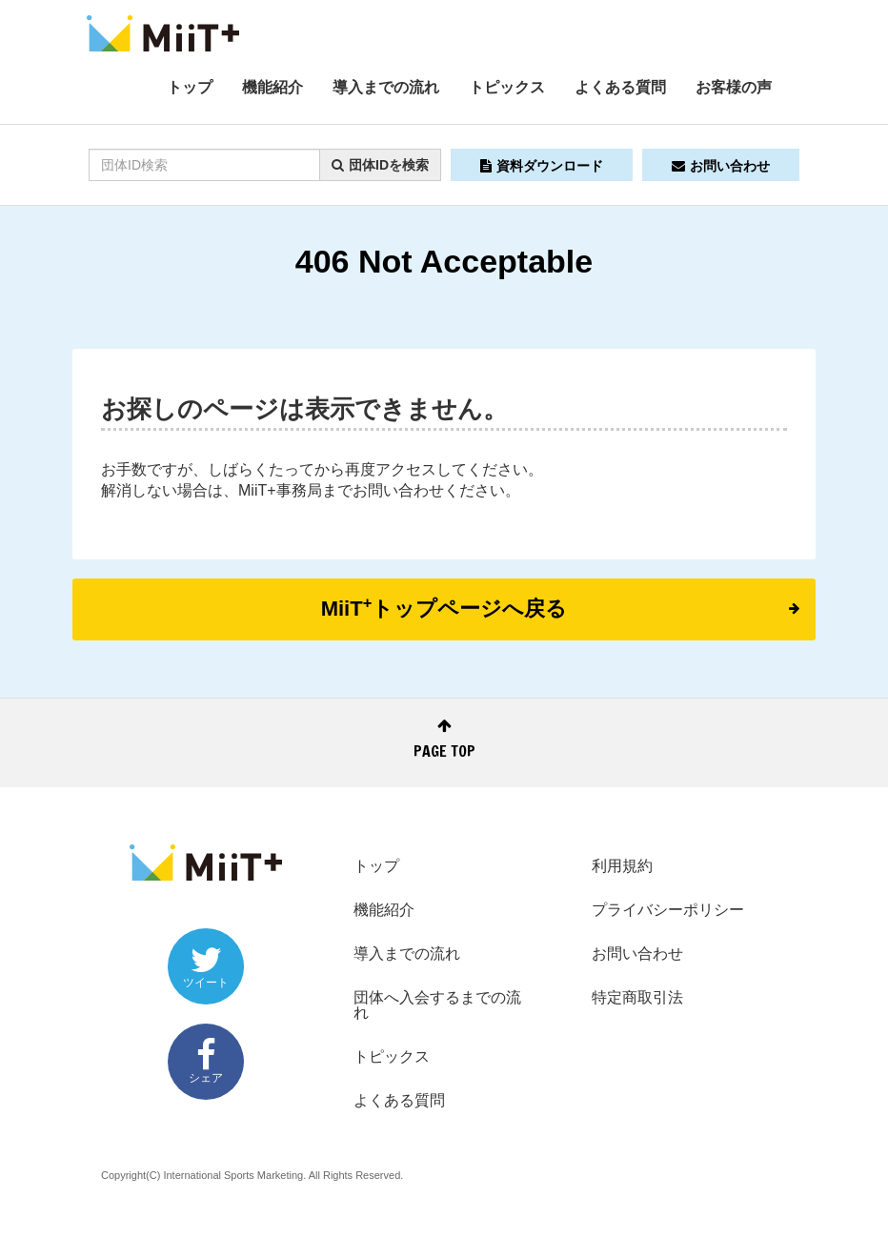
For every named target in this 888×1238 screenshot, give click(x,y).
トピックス (507, 87)
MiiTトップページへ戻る (560, 607)
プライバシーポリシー (668, 910)
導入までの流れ (386, 87)
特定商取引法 (637, 997)
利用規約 (622, 866)
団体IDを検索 (380, 165)
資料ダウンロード (541, 165)
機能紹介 (272, 87)
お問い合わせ (721, 165)
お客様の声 (734, 87)
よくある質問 (620, 87)
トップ (189, 87)
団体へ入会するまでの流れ (437, 1005)
